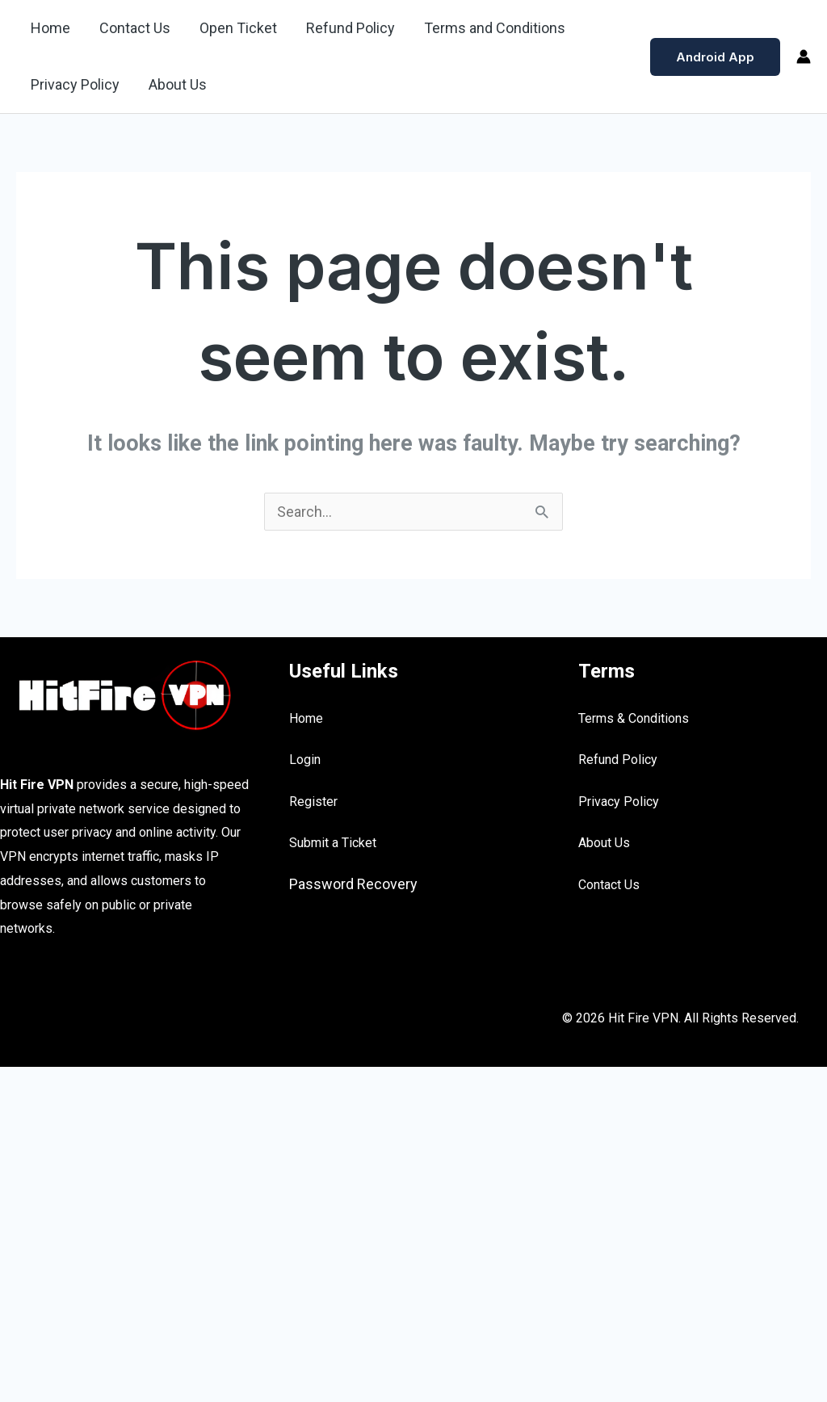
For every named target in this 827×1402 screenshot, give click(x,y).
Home (50, 27)
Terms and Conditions (494, 27)
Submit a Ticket (332, 842)
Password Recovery (353, 883)
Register (313, 801)
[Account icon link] (803, 56)
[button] (715, 57)
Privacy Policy (75, 84)
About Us (178, 84)
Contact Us (134, 27)
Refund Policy (350, 27)
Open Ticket (238, 27)
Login (305, 759)
